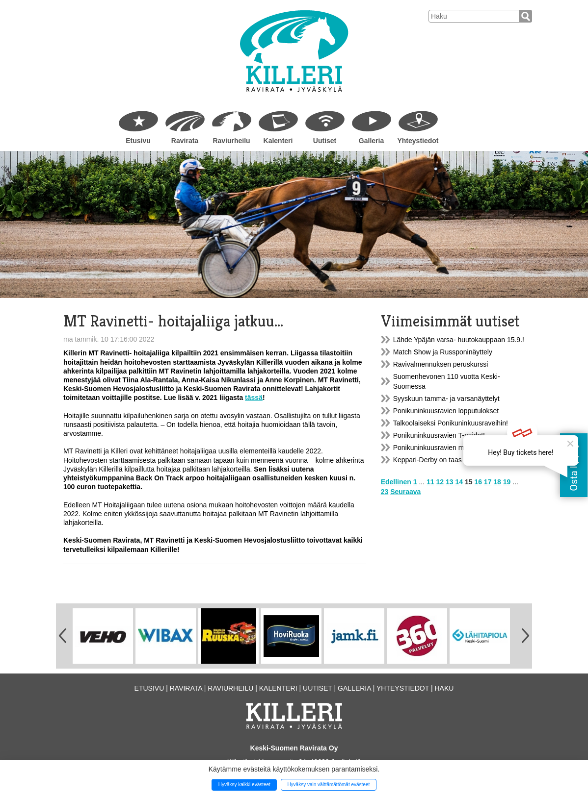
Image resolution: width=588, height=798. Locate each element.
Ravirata (184, 141)
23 (385, 492)
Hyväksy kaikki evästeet (244, 784)
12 (440, 482)
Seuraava (405, 492)
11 (430, 482)
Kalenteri (278, 141)
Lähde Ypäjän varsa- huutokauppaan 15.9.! (458, 340)
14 (459, 482)
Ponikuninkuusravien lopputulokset (446, 411)
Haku (444, 688)
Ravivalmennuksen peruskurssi (440, 364)
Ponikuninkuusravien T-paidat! (439, 435)
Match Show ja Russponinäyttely (442, 352)
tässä (254, 397)
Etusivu (138, 141)
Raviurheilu (231, 141)
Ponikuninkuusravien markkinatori (444, 447)
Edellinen (396, 482)
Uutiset (324, 141)
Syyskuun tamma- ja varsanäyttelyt (446, 398)
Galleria (371, 141)
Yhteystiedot (417, 141)
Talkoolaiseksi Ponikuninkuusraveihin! (450, 423)
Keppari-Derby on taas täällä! (437, 460)
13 (450, 482)
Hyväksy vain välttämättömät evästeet (328, 784)
